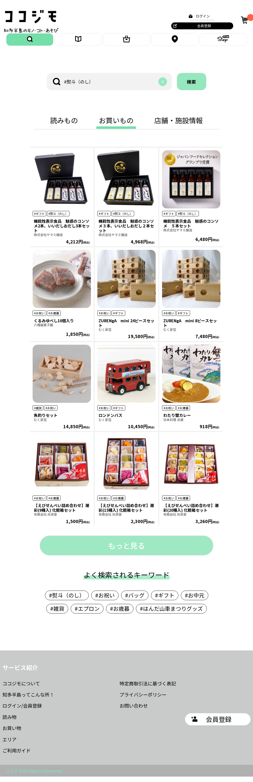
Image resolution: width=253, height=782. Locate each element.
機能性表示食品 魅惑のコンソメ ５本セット (191, 228)
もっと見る (126, 550)
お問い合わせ (134, 711)
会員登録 (201, 25)
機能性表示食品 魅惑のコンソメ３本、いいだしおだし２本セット (126, 231)
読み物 (9, 722)
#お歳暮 (119, 614)
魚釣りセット (46, 421)
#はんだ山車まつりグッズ (171, 614)
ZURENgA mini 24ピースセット (126, 328)
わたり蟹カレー (177, 421)
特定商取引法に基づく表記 (148, 688)
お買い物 (11, 733)
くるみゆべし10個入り (54, 326)
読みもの (78, 42)
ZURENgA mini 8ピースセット (190, 328)
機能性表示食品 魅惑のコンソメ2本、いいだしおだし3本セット (62, 231)
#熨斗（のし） (67, 600)
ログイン (200, 16)
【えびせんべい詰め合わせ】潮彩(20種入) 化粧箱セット (191, 513)
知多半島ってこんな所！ (28, 700)
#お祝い (105, 600)
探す (29, 42)
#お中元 (194, 600)
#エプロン (87, 614)
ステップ (223, 42)
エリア (175, 42)
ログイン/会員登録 (22, 711)
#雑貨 (57, 614)
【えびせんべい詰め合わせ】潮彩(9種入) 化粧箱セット (61, 513)
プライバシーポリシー (143, 700)
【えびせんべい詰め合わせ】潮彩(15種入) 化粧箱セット (126, 513)
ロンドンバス (110, 421)
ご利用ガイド (16, 755)
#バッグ (135, 600)
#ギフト (164, 600)
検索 (192, 87)
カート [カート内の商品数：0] (244, 20)
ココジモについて (21, 688)
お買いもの (126, 42)
